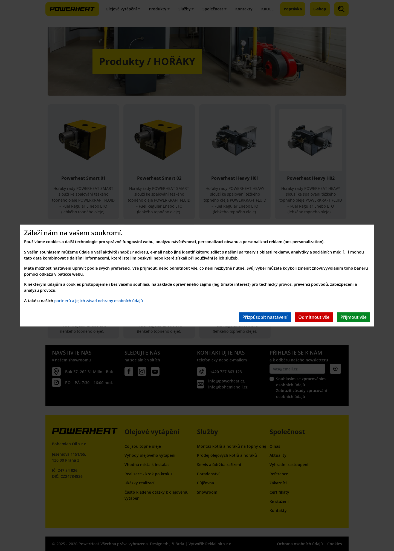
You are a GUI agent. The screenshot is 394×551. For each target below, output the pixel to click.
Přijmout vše (353, 317)
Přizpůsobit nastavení (265, 317)
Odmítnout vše (314, 317)
